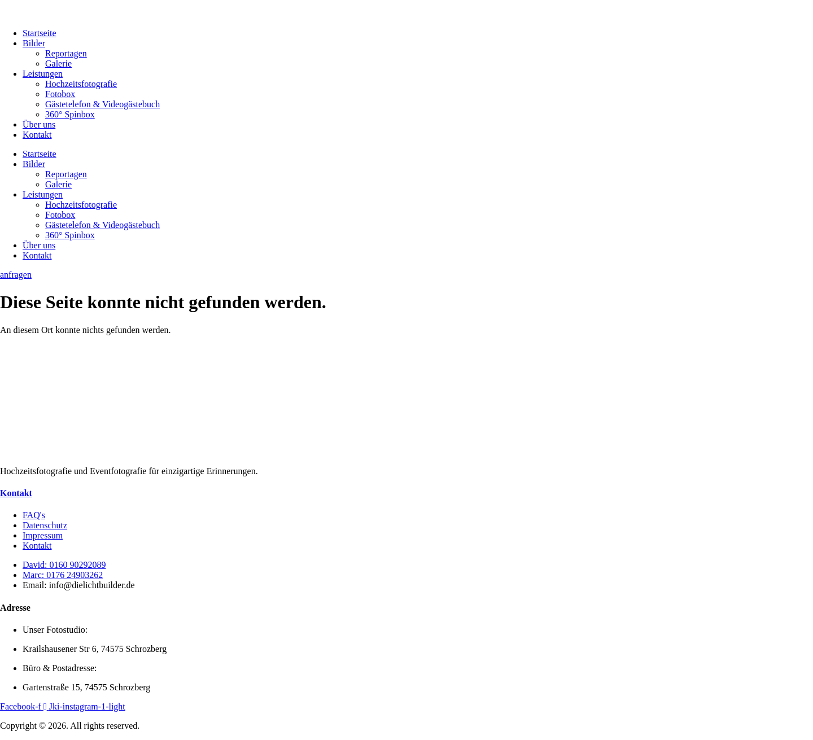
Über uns (39, 124)
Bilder (34, 43)
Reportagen (66, 53)
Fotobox (60, 94)
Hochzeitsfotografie (81, 84)
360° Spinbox (70, 114)
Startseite (39, 33)
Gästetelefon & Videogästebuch (102, 104)
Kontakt (37, 134)
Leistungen (43, 73)
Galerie (58, 63)
